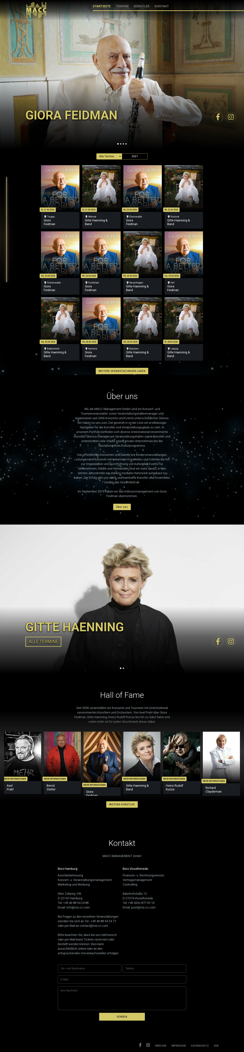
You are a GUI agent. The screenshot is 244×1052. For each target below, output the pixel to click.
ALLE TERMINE (43, 641)
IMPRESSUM (178, 1045)
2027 (135, 156)
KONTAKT (162, 6)
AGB (216, 1045)
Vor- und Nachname (72, 968)
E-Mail (64, 979)
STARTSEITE (102, 6)
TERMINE (122, 6)
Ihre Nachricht (68, 990)
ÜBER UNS (160, 1045)
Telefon (129, 968)
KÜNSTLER (141, 6)
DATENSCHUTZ (200, 1045)
